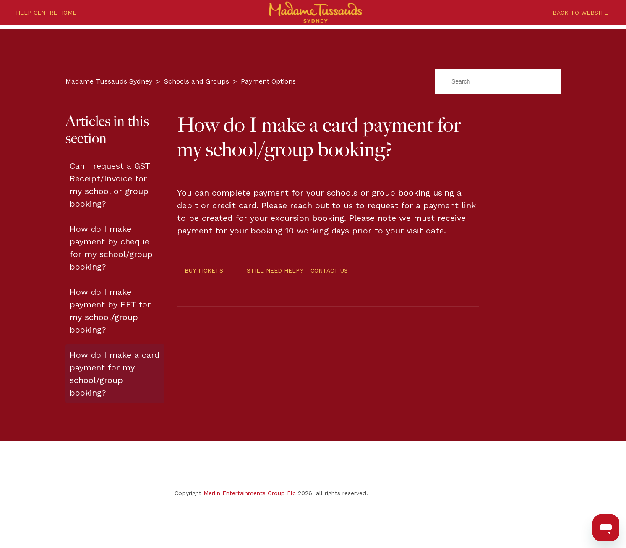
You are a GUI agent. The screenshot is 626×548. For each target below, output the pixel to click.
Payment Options (268, 81)
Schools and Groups (196, 81)
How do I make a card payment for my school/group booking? (114, 374)
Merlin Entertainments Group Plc (249, 493)
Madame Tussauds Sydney (108, 81)
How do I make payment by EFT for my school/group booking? (110, 311)
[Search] (498, 81)
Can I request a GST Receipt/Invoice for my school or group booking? (110, 185)
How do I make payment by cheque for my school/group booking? (111, 248)
